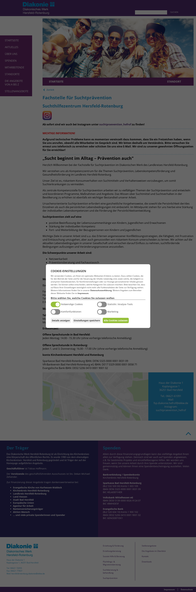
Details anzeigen (61, 320)
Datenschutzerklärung (101, 290)
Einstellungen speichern (87, 320)
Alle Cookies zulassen (116, 320)
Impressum (83, 293)
